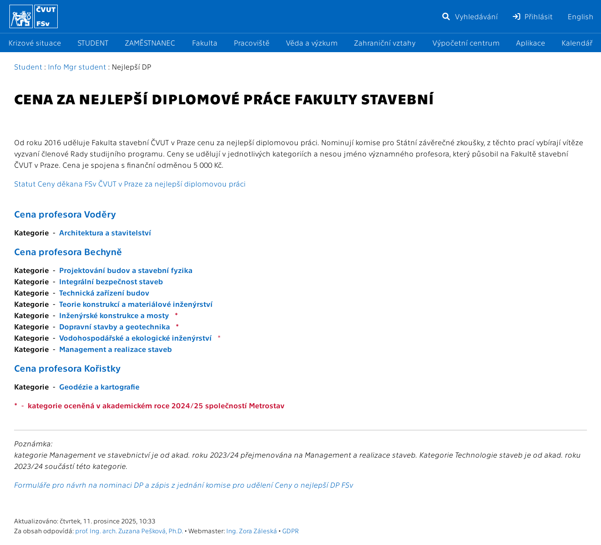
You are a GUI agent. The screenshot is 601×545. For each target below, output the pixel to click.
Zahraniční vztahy (385, 42)
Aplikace (530, 42)
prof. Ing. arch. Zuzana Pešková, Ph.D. (129, 530)
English (580, 16)
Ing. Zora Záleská (251, 530)
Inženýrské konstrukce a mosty (114, 315)
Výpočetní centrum (466, 42)
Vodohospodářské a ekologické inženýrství (135, 337)
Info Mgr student (77, 66)
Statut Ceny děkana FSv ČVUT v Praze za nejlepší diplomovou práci (130, 183)
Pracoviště (252, 42)
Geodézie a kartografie (99, 386)
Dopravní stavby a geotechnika (114, 326)
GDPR (290, 530)
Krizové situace (34, 42)
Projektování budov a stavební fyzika (126, 269)
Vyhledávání (469, 16)
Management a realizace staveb (115, 348)
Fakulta (204, 42)
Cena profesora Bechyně (68, 251)
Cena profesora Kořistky (67, 368)
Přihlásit (533, 16)
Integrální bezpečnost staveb (111, 281)
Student (28, 66)
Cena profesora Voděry (65, 213)
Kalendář (577, 42)
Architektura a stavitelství (105, 232)
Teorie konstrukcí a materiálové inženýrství (136, 303)
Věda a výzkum (312, 42)
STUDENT (92, 42)
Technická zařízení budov (104, 292)
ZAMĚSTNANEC (150, 42)
